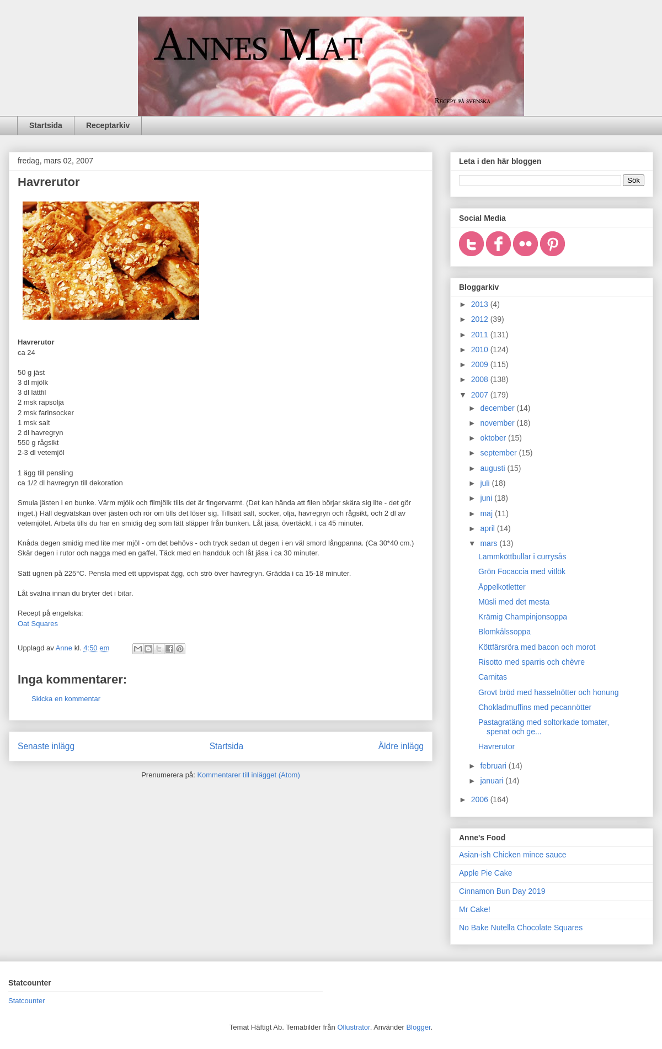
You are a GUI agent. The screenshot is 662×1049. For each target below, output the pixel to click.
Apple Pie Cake (485, 872)
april (488, 528)
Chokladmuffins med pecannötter (534, 707)
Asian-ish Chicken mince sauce (513, 854)
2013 (480, 304)
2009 (480, 364)
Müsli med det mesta (513, 601)
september (499, 452)
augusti (493, 468)
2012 (480, 319)
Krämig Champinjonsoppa (522, 616)
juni (487, 498)
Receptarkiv (108, 125)
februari (494, 765)
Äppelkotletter (502, 586)
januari (492, 780)
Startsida (45, 125)
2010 (480, 349)
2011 (480, 334)
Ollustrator (353, 1027)
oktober (494, 437)
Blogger (418, 1027)
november (498, 422)
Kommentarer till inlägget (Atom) (248, 775)
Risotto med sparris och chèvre (531, 662)
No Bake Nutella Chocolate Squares (521, 927)
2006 (480, 799)
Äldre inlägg (401, 746)
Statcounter (26, 1001)
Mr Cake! (474, 909)
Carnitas (492, 676)
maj (487, 513)
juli (486, 483)
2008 (480, 379)
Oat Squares (38, 623)
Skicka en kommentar (65, 699)
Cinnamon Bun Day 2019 (502, 891)
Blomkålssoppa (504, 631)
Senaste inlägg (46, 746)
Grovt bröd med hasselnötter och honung (548, 692)
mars (489, 543)
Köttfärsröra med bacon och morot (536, 647)
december (498, 408)
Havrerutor (496, 746)
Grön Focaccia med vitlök (521, 571)
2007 (480, 394)
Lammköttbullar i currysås (522, 556)
